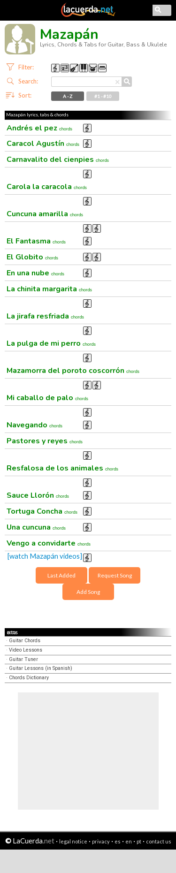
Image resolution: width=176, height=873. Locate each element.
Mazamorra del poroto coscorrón (73, 370)
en (128, 841)
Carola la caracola (47, 187)
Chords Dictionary (29, 678)
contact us (158, 841)
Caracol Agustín (43, 143)
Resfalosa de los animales (62, 468)
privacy (101, 841)
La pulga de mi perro (51, 343)
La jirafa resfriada (45, 316)
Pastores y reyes (45, 441)
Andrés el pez (39, 128)
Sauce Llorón (38, 495)
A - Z (67, 96)
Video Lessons (25, 650)
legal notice (73, 841)
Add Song (88, 591)
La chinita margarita (49, 289)
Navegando (34, 425)
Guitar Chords (24, 641)
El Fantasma (36, 241)
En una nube (35, 273)
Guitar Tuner (23, 659)
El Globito (32, 257)
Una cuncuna (36, 527)
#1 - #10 (103, 96)
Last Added (61, 575)
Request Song (115, 575)
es (118, 841)
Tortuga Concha (42, 511)
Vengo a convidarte (49, 543)
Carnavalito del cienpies (58, 159)
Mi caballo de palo (47, 398)
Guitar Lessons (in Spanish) (40, 668)
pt (139, 841)
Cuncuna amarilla (45, 214)
